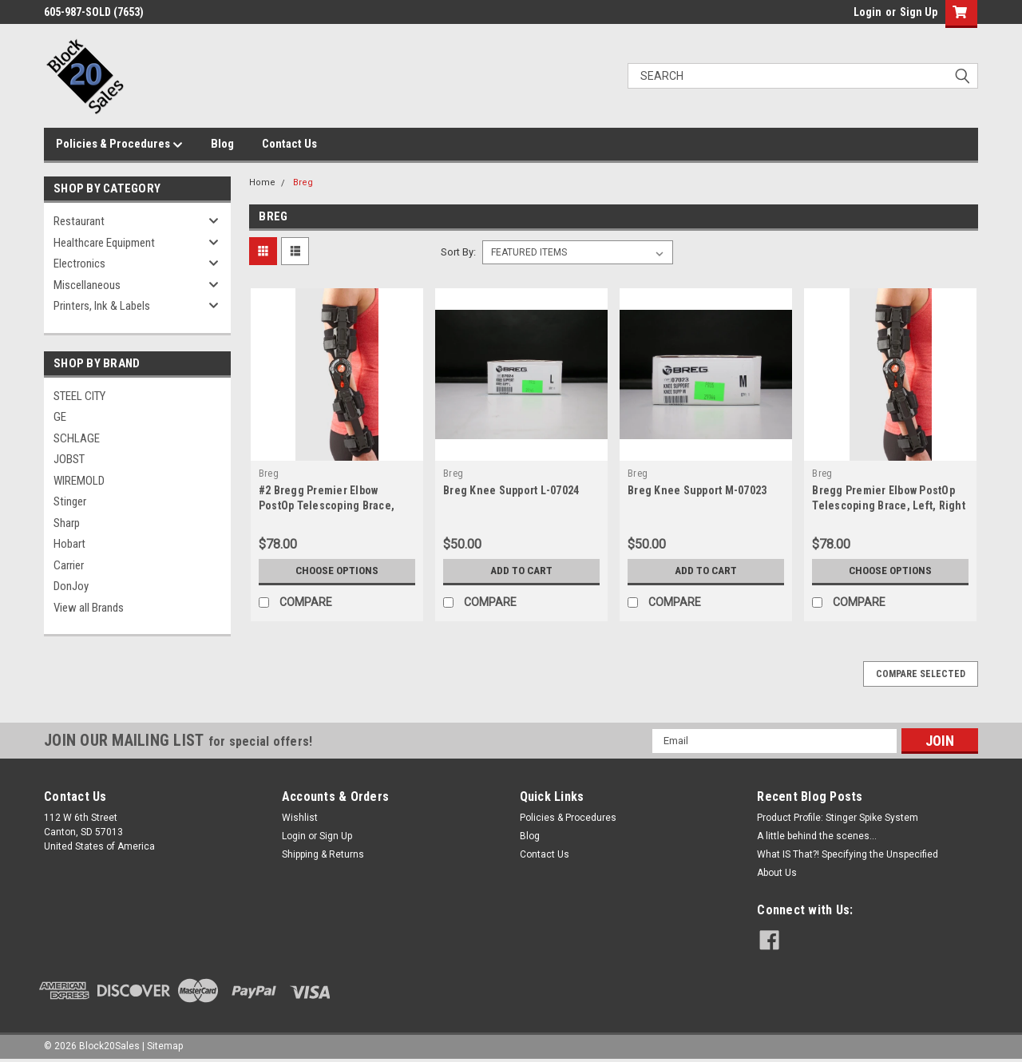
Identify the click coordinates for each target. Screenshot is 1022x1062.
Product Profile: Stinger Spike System (837, 817)
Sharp (66, 523)
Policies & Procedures (119, 145)
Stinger (69, 501)
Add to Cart (521, 571)
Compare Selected (920, 674)
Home (262, 182)
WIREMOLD (79, 481)
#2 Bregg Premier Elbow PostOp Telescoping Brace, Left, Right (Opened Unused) (331, 505)
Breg (303, 182)
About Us (777, 872)
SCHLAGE (76, 438)
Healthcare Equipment (104, 243)
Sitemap (165, 1046)
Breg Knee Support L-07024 (511, 490)
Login (867, 12)
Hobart (69, 544)
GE (59, 417)
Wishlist (300, 817)
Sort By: (458, 252)
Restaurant (79, 221)
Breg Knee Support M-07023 (697, 490)
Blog (222, 144)
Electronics (79, 263)
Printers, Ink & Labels (101, 306)
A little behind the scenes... (817, 836)
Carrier (68, 565)
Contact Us (289, 144)
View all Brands (88, 607)
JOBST (69, 459)
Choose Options (337, 571)
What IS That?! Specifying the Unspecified (847, 854)
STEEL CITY (79, 396)
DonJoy (71, 586)
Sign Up (918, 12)
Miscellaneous (87, 285)
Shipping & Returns (323, 854)
